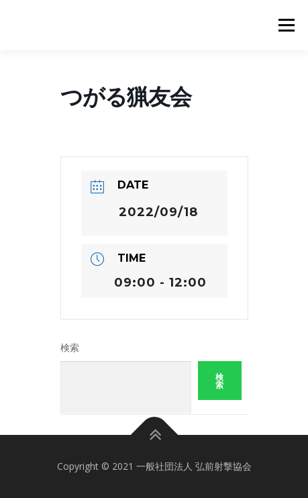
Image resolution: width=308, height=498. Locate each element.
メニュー (286, 25)
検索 (69, 348)
